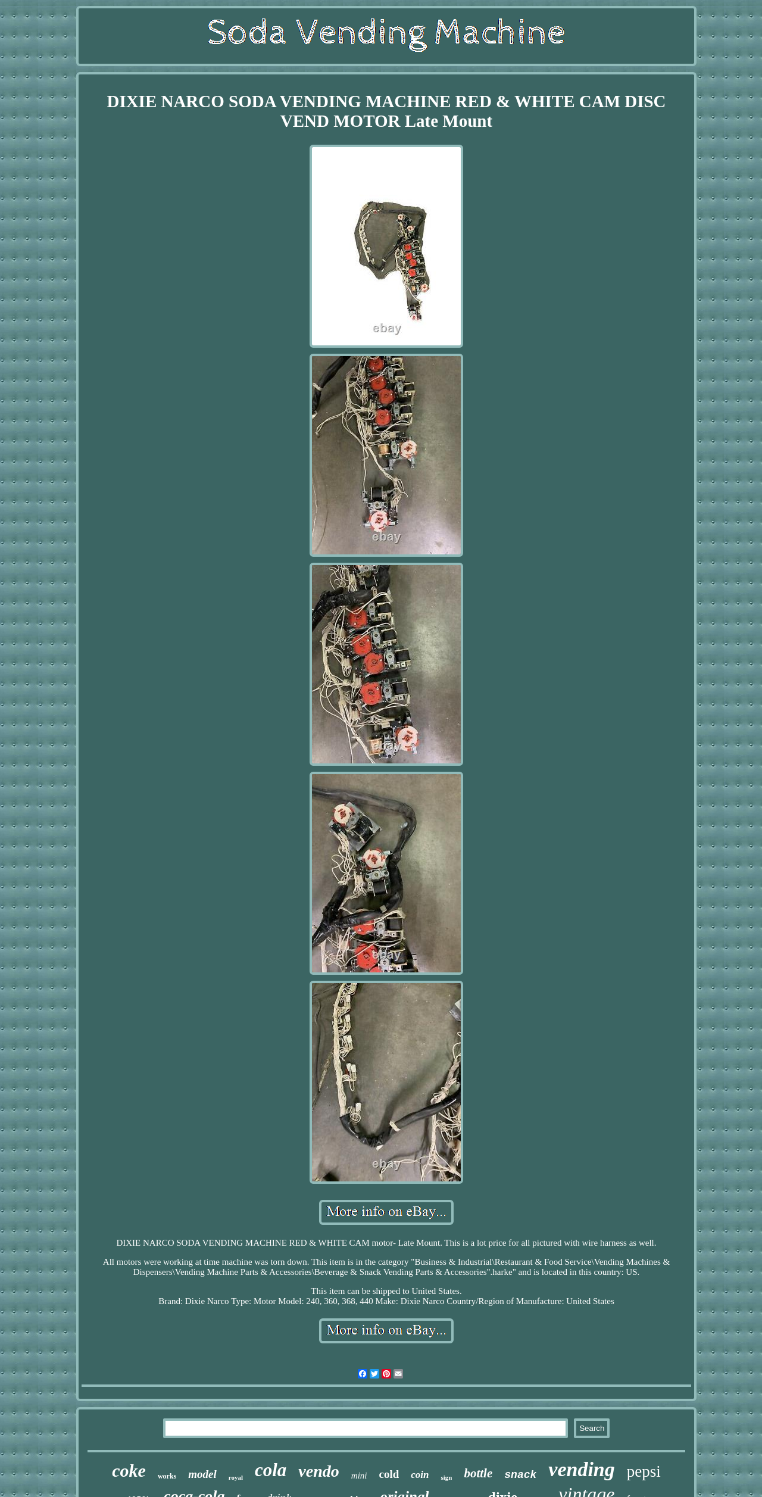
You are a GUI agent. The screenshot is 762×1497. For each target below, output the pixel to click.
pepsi (644, 1471)
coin (420, 1474)
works (167, 1476)
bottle (478, 1473)
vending (581, 1469)
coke (129, 1470)
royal (236, 1477)
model (202, 1474)
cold (389, 1474)
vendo (318, 1471)
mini (359, 1475)
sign (446, 1477)
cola (270, 1469)
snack (520, 1475)
